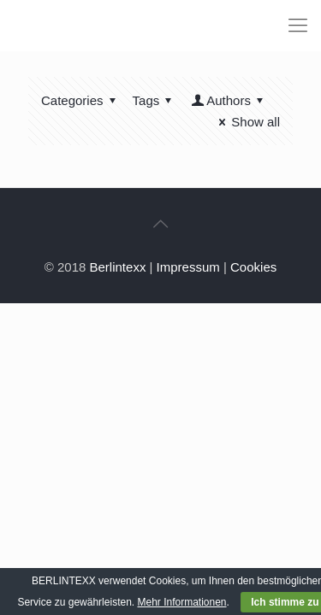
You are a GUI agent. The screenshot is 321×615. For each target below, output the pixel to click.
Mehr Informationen (181, 602)
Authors (228, 100)
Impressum (188, 267)
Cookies (253, 267)
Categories (81, 100)
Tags (155, 100)
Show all (246, 121)
